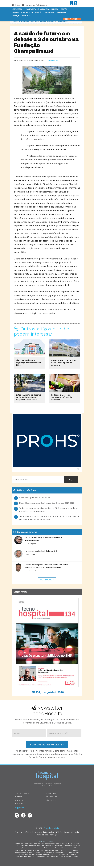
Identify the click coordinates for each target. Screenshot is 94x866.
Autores (19, 800)
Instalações (16, 9)
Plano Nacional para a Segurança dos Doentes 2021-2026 (29, 362)
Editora (18, 797)
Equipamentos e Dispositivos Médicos (42, 9)
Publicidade (51, 797)
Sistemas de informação (22, 12)
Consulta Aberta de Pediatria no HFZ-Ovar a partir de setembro (63, 362)
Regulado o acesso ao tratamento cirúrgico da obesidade (61, 397)
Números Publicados (34, 5)
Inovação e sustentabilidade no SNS (41, 551)
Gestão (64, 9)
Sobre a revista (22, 793)
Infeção (38, 12)
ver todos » (47, 580)
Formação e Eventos (20, 16)
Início (16, 5)
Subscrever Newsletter (47, 744)
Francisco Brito (31, 554)
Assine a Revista (72, 19)
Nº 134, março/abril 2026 (48, 692)
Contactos (51, 800)
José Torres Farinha (33, 571)
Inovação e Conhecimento (56, 12)
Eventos (19, 803)
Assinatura (51, 793)
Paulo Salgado (30, 544)
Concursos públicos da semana (34, 498)
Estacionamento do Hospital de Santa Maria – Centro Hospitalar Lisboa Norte (28, 397)
